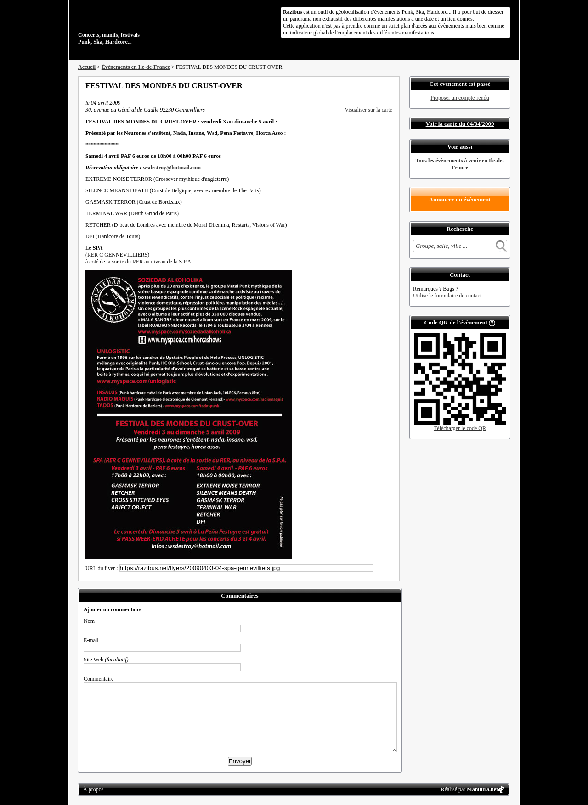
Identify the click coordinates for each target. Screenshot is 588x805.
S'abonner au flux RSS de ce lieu (389, 85)
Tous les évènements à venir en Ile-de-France (460, 164)
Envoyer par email (376, 85)
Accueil (87, 67)
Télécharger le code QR (460, 428)
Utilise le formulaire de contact (447, 295)
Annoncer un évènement (460, 199)
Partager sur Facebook (352, 85)
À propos (93, 789)
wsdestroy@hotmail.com (172, 167)
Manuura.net (482, 789)
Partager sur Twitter (364, 85)
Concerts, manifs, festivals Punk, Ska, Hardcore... (137, 25)
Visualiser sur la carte (368, 109)
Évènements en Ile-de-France (136, 67)
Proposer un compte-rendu (459, 98)
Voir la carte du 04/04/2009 (460, 123)
